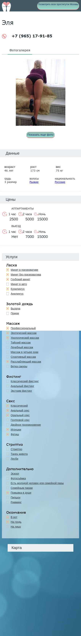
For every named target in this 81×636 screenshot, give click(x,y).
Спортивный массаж (23, 356)
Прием (15, 313)
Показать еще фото (40, 134)
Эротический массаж (24, 333)
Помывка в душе (21, 492)
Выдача (15, 308)
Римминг (16, 502)
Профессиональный (23, 328)
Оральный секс (20, 415)
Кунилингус (18, 288)
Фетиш (15, 434)
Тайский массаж (21, 342)
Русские (60, 182)
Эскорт (15, 473)
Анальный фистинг (22, 386)
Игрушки (16, 429)
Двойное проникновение (26, 424)
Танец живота (19, 453)
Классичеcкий (19, 405)
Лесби (14, 458)
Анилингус (17, 293)
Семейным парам (22, 487)
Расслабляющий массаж (26, 361)
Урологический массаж (25, 337)
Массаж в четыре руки (24, 352)
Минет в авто (19, 284)
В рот (14, 517)
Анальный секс (20, 410)
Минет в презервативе (24, 269)
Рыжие (34, 182)
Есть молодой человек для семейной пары (37, 483)
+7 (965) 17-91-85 (27, 36)
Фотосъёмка (18, 478)
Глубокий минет (20, 279)
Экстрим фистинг (21, 390)
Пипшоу (15, 497)
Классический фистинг (25, 381)
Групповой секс (20, 420)
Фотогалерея (20, 50)
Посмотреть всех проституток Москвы (58, 4)
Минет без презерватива (26, 274)
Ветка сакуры (19, 366)
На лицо (16, 526)
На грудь (16, 521)
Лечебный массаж (22, 347)
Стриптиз (16, 449)
